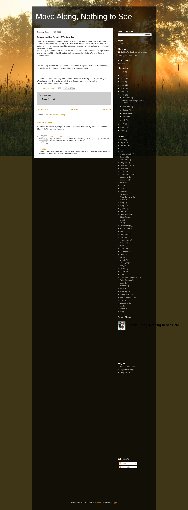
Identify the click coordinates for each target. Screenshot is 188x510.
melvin (122, 237)
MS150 (122, 243)
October (126, 110)
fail (121, 186)
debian (122, 171)
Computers (124, 160)
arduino (123, 140)
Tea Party (123, 291)
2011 (123, 85)
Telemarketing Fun (127, 297)
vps (121, 306)
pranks (122, 272)
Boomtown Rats (44, 122)
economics (124, 177)
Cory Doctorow (125, 165)
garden (122, 208)
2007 (123, 124)
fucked (122, 200)
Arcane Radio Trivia (127, 367)
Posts (123, 463)
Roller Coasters (126, 280)
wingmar (98, 503)
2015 (123, 72)
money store (124, 240)
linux (122, 231)
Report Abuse (124, 317)
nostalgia (123, 249)
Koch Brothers (125, 228)
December (127, 98)
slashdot (123, 286)
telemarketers (125, 294)
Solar (122, 289)
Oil (121, 257)
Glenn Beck (124, 217)
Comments (125, 467)
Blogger (114, 503)
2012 (123, 82)
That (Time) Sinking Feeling (60, 136)
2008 (123, 95)
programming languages (129, 277)
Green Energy (125, 226)
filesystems (124, 194)
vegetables (124, 303)
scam (122, 283)
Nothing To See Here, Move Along (134, 52)
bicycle (122, 143)
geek (122, 211)
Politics (122, 269)
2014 (123, 75)
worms (122, 309)
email (122, 183)
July (124, 120)
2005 (123, 131)
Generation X (125, 214)
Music (122, 246)
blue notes (124, 145)
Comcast (123, 157)
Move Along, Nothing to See (84, 16)
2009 (123, 92)
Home (74, 109)
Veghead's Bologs (126, 370)
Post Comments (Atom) (56, 115)
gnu (121, 220)
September (127, 113)
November (127, 107)
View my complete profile (127, 56)
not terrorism (124, 251)
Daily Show (124, 168)
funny (122, 203)
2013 (123, 78)
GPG (122, 223)
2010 (123, 88)
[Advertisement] (148, 479)
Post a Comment (48, 99)
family (122, 188)
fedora (122, 191)
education (123, 180)
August (125, 117)
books (122, 148)
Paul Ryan (124, 263)
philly (122, 266)
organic (123, 260)
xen (121, 312)
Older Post (105, 109)
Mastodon (121, 63)
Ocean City (124, 254)
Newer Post (43, 109)
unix (121, 300)
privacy (122, 274)
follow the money (126, 197)
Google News (125, 372)
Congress (123, 163)
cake (122, 151)
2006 (123, 127)
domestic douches (127, 174)
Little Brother (125, 234)
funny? (122, 206)
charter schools (125, 154)
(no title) (43, 149)
